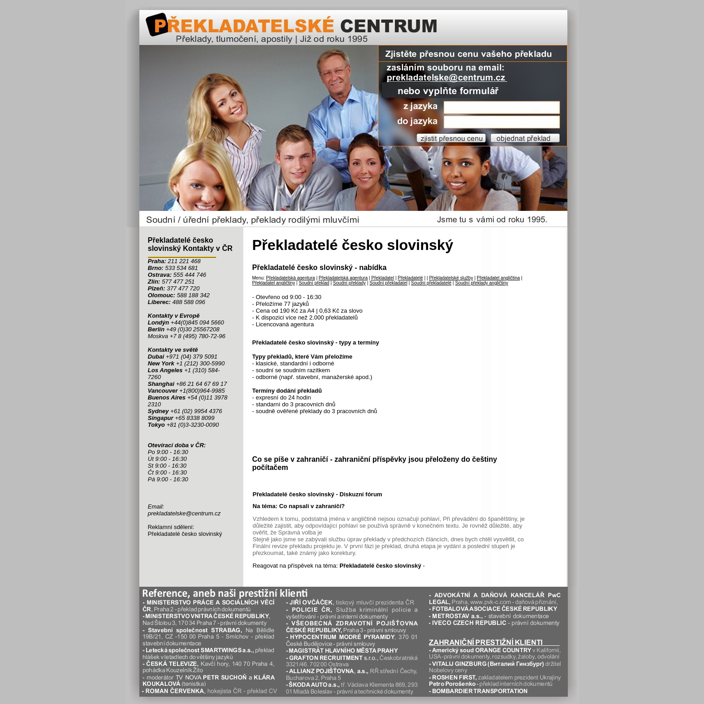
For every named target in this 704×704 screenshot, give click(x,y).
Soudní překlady (349, 282)
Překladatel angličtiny (273, 282)
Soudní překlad (314, 282)
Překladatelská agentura (290, 277)
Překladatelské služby (451, 277)
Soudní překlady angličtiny (481, 282)
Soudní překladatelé (431, 282)
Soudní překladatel (388, 282)
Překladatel (382, 277)
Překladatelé (410, 277)
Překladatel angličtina (498, 277)
